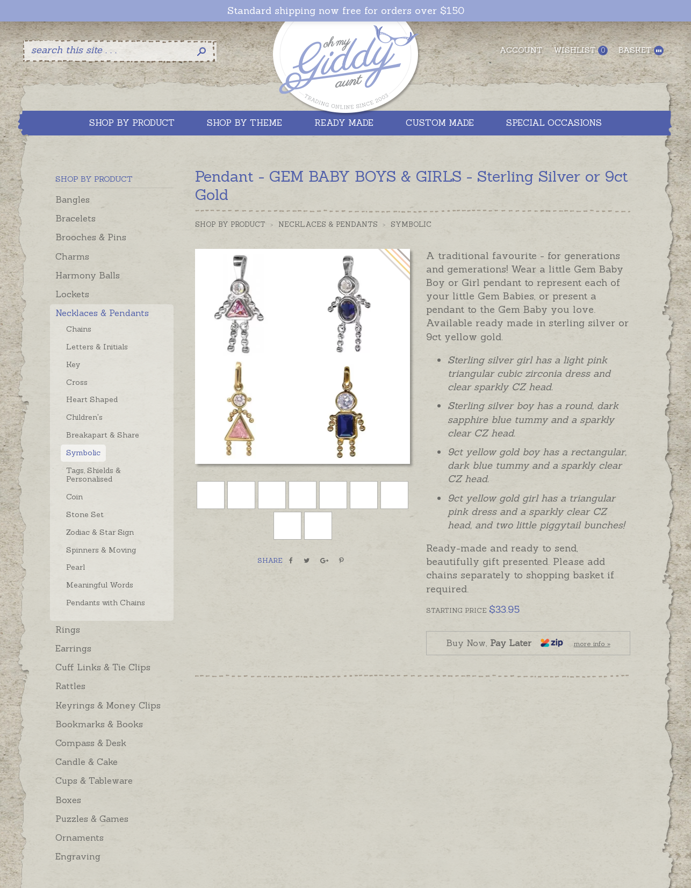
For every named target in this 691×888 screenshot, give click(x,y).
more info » (592, 644)
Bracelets (75, 218)
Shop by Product (230, 224)
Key (73, 364)
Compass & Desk (90, 742)
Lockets (72, 294)
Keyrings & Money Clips (108, 705)
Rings (67, 629)
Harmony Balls (87, 275)
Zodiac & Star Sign (100, 532)
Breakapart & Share (102, 435)
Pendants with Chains (105, 602)
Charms (72, 256)
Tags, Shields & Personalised (93, 475)
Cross (77, 382)
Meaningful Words (99, 585)
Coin (74, 497)
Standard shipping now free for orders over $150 (345, 11)
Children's (84, 417)
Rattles (70, 686)
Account (521, 50)
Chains (78, 329)
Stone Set (85, 514)
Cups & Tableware (94, 780)
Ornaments (79, 837)
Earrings (73, 648)
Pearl (75, 567)
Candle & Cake (86, 761)
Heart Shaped (92, 399)
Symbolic (83, 452)
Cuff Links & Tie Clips (102, 667)
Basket (641, 50)
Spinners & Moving (101, 550)
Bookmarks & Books (99, 724)
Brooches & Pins (90, 237)
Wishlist (580, 50)
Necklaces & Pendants (102, 312)
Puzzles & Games (91, 818)
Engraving (77, 856)
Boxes (68, 799)
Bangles (72, 199)
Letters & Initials (97, 347)
